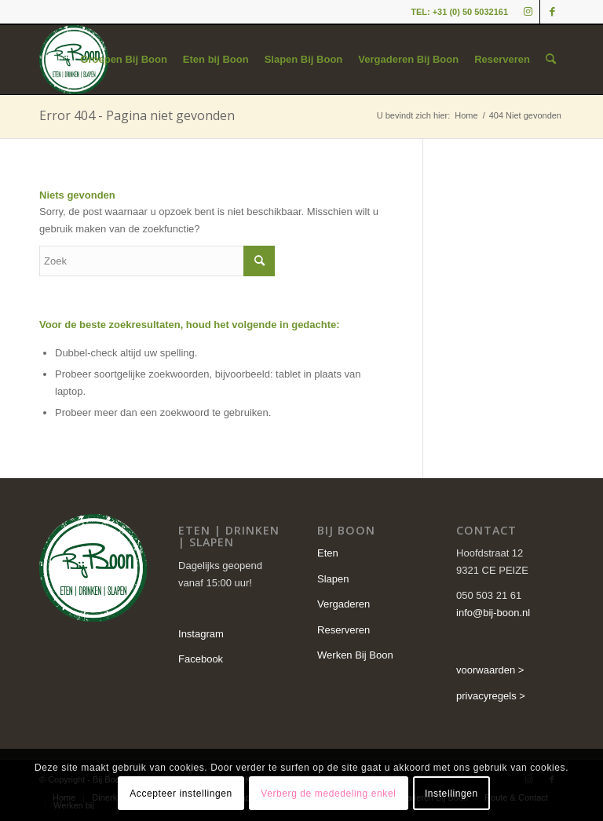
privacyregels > (490, 696)
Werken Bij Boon (355, 655)
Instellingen (451, 793)
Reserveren (343, 630)
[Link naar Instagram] (528, 12)
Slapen (333, 579)
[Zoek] (551, 59)
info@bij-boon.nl (493, 612)
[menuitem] (123, 59)
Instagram (201, 634)
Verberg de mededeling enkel (328, 793)
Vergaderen (343, 604)
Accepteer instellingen (181, 793)
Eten (327, 553)
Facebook (200, 659)
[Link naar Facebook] (552, 12)
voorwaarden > (490, 670)
